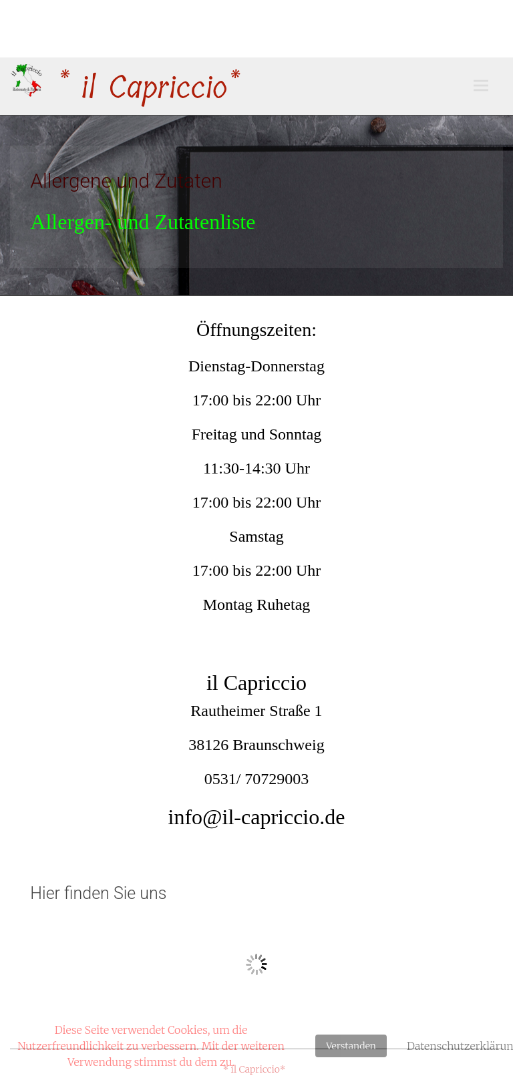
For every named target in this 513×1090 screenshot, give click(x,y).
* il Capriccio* (147, 88)
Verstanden (351, 1046)
